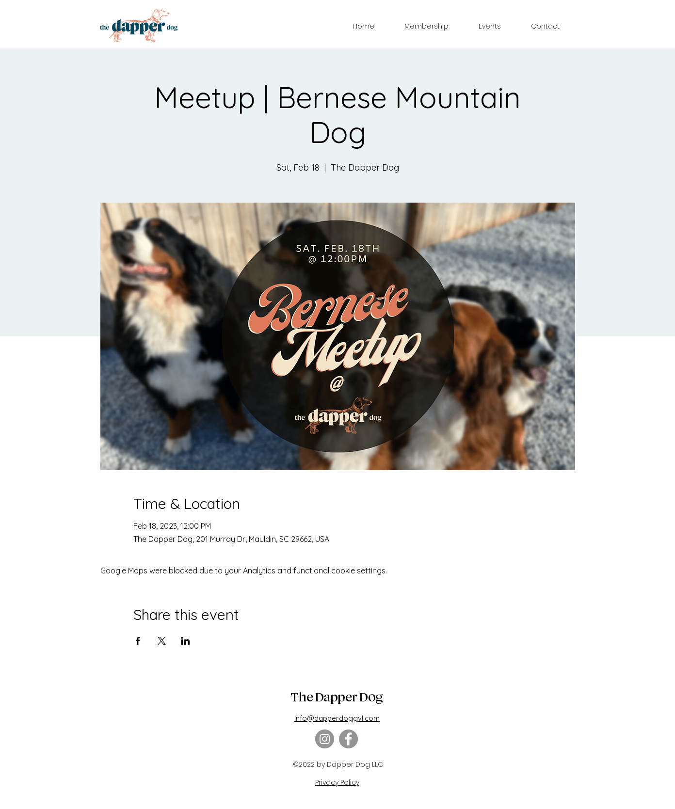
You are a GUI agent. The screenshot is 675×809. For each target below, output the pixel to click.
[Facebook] (348, 739)
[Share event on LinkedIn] (185, 641)
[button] (426, 26)
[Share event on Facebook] (138, 641)
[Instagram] (324, 739)
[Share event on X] (161, 641)
